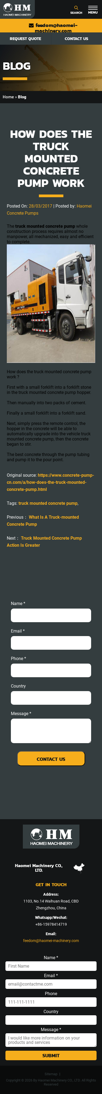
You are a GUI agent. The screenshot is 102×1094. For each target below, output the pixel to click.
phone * (18, 659)
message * (21, 714)
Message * (51, 1030)
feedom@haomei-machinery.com (53, 28)
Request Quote (25, 38)
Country (18, 686)
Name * (18, 603)
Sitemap (51, 1074)
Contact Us (76, 38)
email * (18, 631)
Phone (51, 994)
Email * (51, 976)
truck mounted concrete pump (48, 503)
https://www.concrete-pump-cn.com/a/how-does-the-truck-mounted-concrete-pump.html (50, 482)
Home (8, 97)
